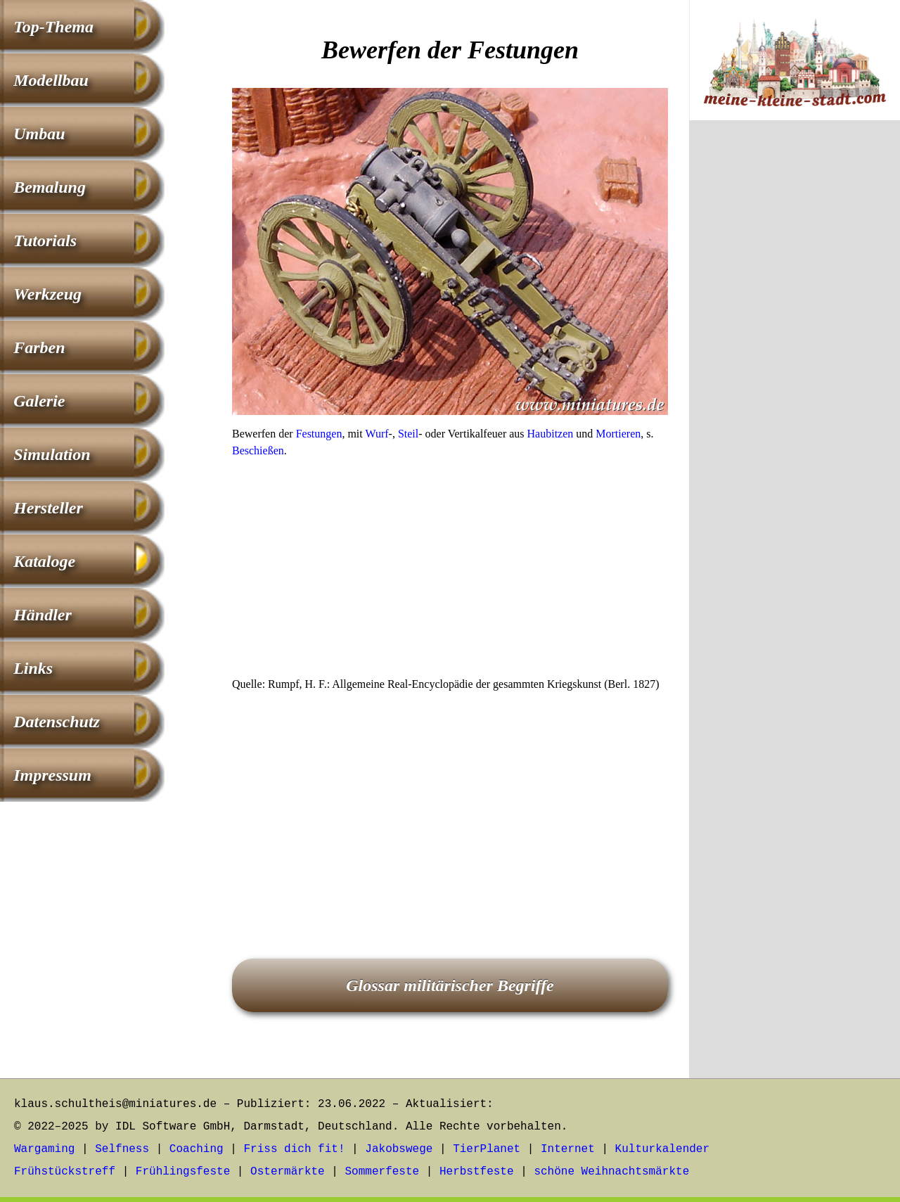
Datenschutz (56, 721)
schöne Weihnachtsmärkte (611, 1171)
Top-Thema (53, 27)
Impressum (52, 775)
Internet (568, 1149)
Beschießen (258, 450)
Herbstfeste (476, 1171)
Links (33, 668)
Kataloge (44, 561)
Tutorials (45, 240)
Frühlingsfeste (183, 1171)
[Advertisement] (450, 571)
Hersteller (48, 508)
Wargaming (44, 1149)
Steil (408, 434)
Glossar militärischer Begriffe (450, 985)
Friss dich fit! (294, 1149)
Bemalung (49, 187)
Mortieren (618, 434)
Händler (42, 615)
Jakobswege (398, 1149)
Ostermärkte (287, 1171)
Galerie (39, 401)
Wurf (376, 434)
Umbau (39, 133)
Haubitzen (550, 434)
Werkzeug (47, 294)
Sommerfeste (382, 1171)
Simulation (51, 454)
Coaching (196, 1149)
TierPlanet (486, 1149)
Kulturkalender (662, 1149)
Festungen (319, 434)
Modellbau (51, 80)
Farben (39, 347)
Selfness (122, 1149)
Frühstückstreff (64, 1171)
